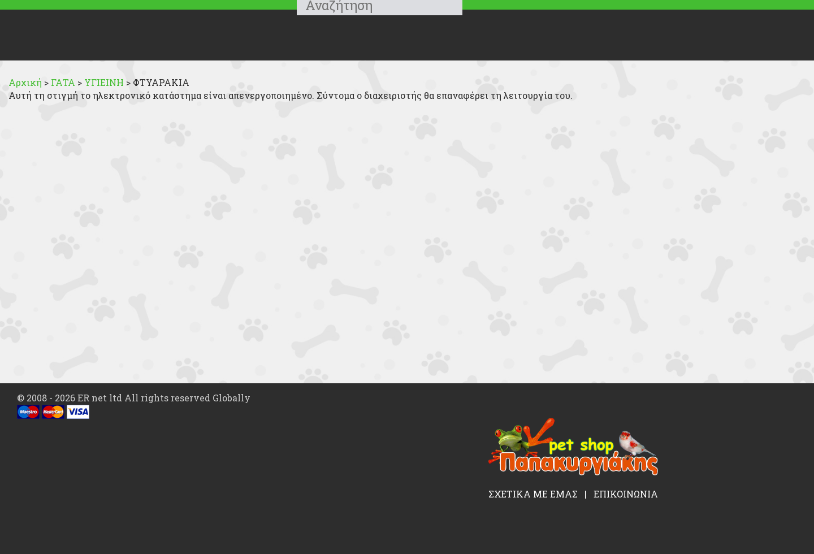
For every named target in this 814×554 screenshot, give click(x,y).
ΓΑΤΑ (64, 82)
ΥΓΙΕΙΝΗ (105, 82)
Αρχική (25, 82)
